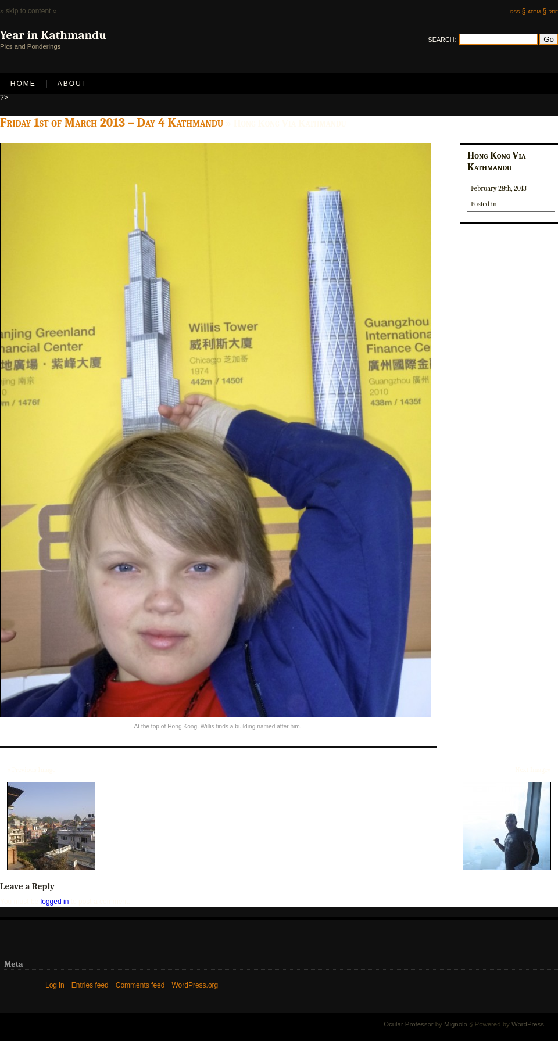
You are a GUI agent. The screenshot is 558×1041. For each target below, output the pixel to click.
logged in (55, 902)
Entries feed (90, 985)
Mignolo (455, 1024)
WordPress (528, 1024)
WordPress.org (194, 985)
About (72, 84)
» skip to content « (28, 11)
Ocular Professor (408, 1024)
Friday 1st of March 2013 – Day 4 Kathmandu (111, 123)
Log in (55, 985)
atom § (537, 11)
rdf (553, 11)
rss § (517, 11)
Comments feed (140, 985)
